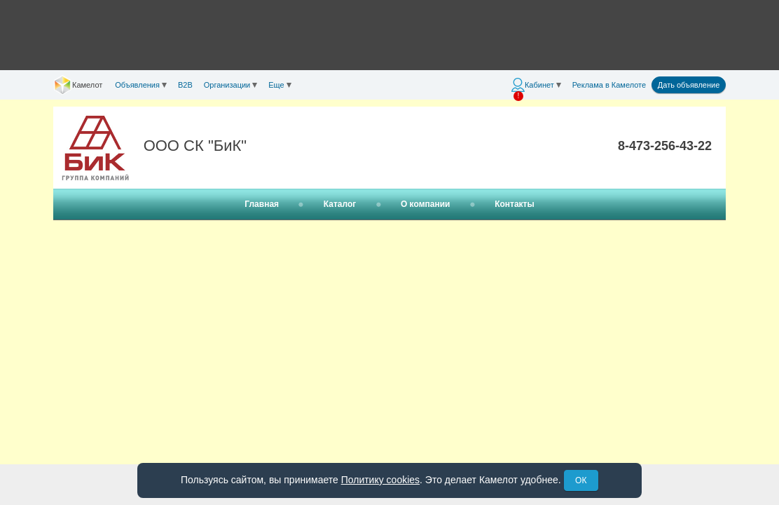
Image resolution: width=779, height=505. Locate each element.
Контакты (515, 204)
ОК (580, 480)
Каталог (340, 204)
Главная (261, 204)
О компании (425, 204)
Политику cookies (380, 479)
